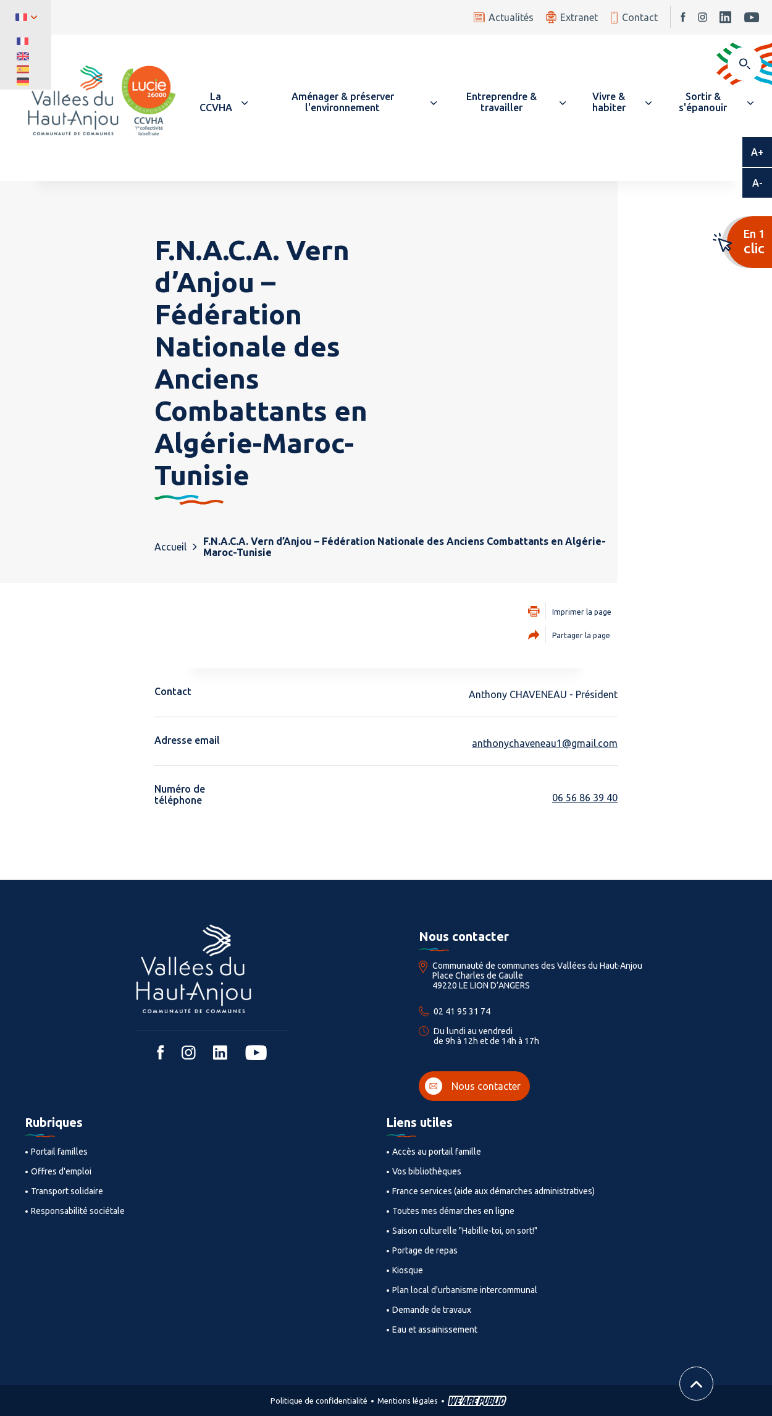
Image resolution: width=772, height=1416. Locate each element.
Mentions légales (407, 1400)
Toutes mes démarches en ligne (453, 1211)
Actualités (504, 17)
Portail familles (59, 1152)
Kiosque (407, 1270)
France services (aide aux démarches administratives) (493, 1191)
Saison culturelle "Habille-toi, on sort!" (464, 1231)
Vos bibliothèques (426, 1171)
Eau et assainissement (434, 1329)
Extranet (572, 17)
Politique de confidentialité (319, 1400)
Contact (634, 17)
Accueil (170, 546)
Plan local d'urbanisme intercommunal (464, 1290)
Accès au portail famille (436, 1152)
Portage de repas (425, 1250)
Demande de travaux (431, 1310)
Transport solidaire (67, 1191)
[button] (221, 102)
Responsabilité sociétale (78, 1211)
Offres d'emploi (61, 1171)
